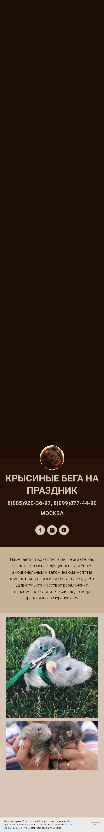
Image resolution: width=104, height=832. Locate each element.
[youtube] (64, 530)
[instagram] (52, 530)
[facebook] (40, 530)
